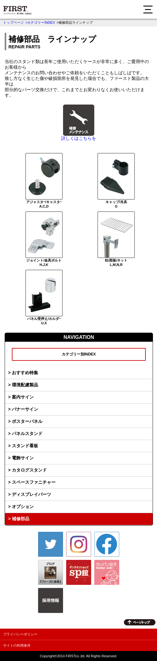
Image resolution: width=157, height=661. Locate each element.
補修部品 (20, 518)
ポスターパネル (27, 421)
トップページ (13, 22)
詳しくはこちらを (78, 138)
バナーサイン (25, 409)
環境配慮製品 (25, 384)
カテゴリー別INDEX (79, 354)
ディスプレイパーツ (31, 494)
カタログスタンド (29, 470)
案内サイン (23, 396)
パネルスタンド (27, 433)
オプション (23, 506)
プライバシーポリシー (20, 634)
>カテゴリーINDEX (40, 22)
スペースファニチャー (34, 482)
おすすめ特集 (25, 372)
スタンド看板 (25, 445)
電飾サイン (23, 457)
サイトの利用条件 (17, 645)
